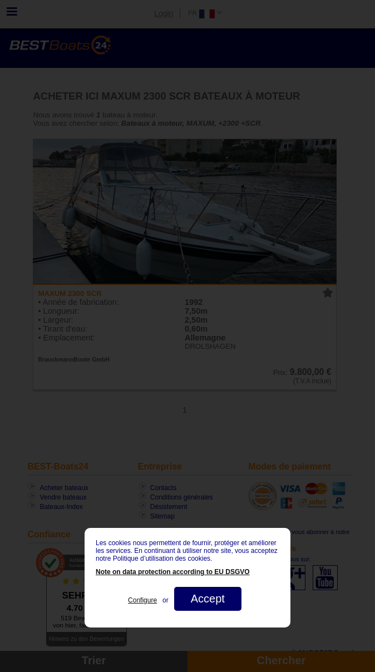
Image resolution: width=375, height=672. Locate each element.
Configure (142, 600)
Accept (208, 598)
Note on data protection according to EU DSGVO (173, 572)
